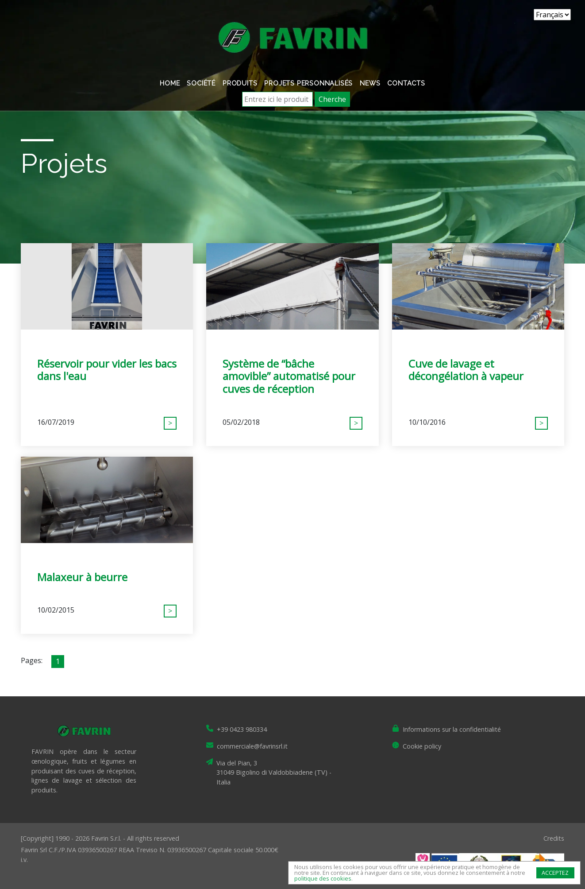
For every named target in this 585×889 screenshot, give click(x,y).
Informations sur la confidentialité (452, 729)
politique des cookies (322, 878)
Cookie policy (422, 746)
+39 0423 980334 (242, 729)
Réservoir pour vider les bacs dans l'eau (107, 370)
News (370, 83)
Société (201, 83)
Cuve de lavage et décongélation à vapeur (465, 370)
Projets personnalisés (308, 83)
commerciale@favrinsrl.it (252, 746)
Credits (553, 838)
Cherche (332, 99)
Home (170, 83)
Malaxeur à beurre (82, 577)
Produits (240, 83)
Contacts (406, 83)
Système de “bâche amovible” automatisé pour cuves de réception (289, 376)
